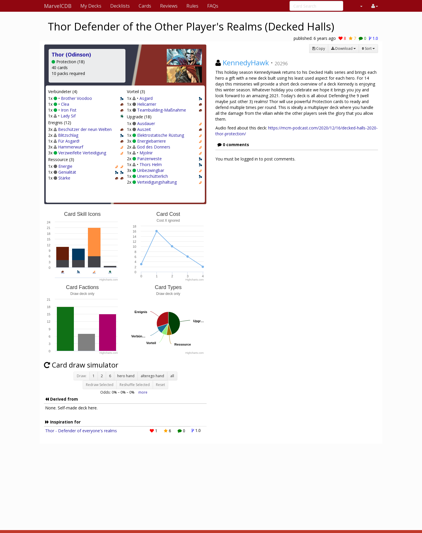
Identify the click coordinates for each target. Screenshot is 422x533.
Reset (160, 384)
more (142, 392)
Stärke (64, 178)
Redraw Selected (99, 384)
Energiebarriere (151, 141)
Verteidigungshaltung (157, 182)
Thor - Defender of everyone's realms (81, 430)
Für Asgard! (68, 141)
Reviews (169, 6)
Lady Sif (68, 116)
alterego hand (152, 375)
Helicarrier (146, 104)
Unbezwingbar (150, 170)
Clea (65, 104)
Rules (192, 6)
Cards (145, 6)
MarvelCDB (58, 5)
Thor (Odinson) (71, 54)
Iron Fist (68, 110)
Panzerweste (149, 158)
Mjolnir (146, 153)
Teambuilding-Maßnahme (161, 110)
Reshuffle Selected (135, 384)
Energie (65, 166)
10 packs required (68, 73)
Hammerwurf (70, 147)
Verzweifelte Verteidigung (82, 153)
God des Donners (153, 147)
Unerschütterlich (152, 176)
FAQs (212, 6)
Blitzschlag (68, 135)
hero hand (126, 375)
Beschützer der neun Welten (85, 129)
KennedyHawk (246, 62)
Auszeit (144, 129)
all (172, 375)
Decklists (120, 6)
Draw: (81, 375)
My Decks (90, 6)
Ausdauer (146, 123)
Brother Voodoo (76, 98)
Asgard (146, 98)
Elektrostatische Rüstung (160, 135)
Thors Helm (150, 164)
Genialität (67, 172)
